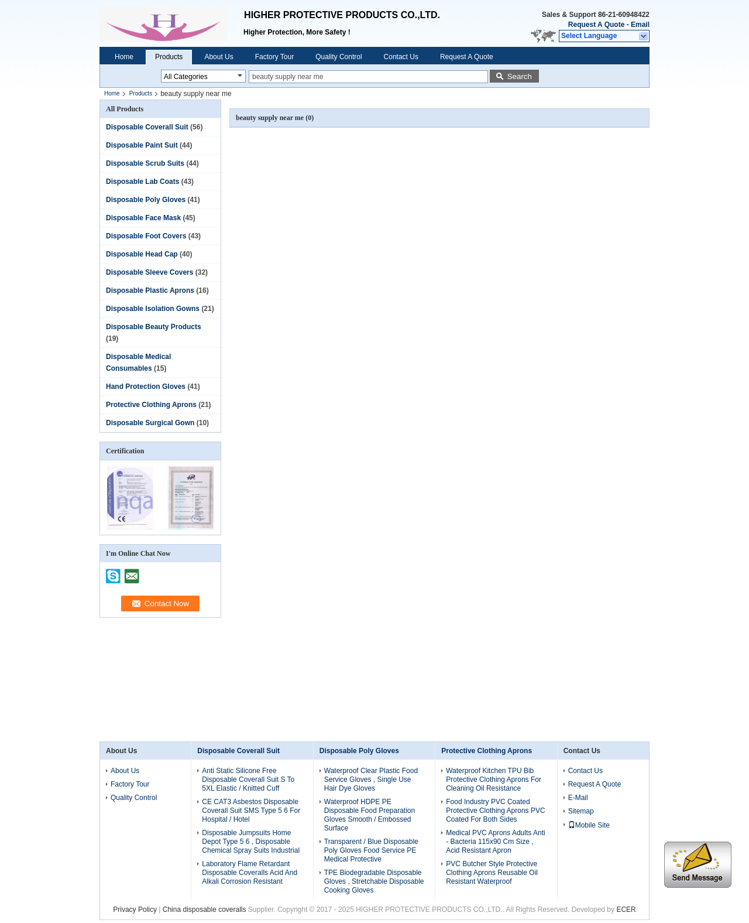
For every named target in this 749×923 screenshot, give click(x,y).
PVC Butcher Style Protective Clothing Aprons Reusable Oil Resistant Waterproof (492, 873)
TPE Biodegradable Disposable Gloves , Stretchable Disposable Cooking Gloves (374, 881)
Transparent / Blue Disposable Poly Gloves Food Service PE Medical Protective (371, 850)
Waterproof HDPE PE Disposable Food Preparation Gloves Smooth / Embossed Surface (369, 815)
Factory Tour (274, 57)
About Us (218, 57)
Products (169, 57)
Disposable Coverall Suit (147, 127)
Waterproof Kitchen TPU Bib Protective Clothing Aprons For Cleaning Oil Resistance (493, 779)
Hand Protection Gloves (145, 386)
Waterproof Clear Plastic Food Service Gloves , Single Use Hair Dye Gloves (371, 779)
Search (519, 76)
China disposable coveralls (204, 909)
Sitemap (581, 811)
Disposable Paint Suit (142, 145)
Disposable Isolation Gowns (153, 309)
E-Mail (578, 798)
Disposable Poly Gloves (145, 200)
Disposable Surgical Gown (150, 423)
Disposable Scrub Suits (145, 163)
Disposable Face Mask (143, 218)
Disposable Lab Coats (142, 181)
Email (640, 24)
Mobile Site (589, 825)
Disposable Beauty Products (153, 327)
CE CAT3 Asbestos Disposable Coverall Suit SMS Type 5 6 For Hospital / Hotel (251, 810)
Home (124, 57)
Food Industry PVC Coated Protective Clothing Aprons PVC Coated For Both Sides (495, 810)
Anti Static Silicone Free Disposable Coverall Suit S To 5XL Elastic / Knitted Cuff (248, 779)
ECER (625, 909)
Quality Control (338, 57)
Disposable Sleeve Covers (149, 272)
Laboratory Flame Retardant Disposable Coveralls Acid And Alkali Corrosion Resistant (249, 873)
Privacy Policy (135, 909)
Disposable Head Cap (142, 254)
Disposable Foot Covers (146, 236)
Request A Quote (596, 24)
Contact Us (401, 57)
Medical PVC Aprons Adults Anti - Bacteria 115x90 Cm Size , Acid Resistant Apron (495, 841)
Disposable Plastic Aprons (150, 290)
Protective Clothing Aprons (151, 405)
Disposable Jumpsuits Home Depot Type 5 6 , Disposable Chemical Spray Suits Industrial (251, 841)
